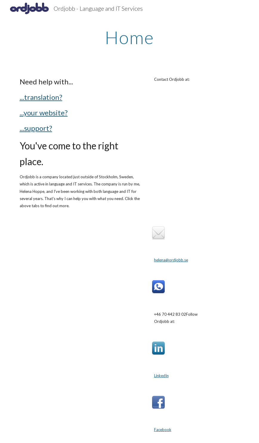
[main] (129, 37)
